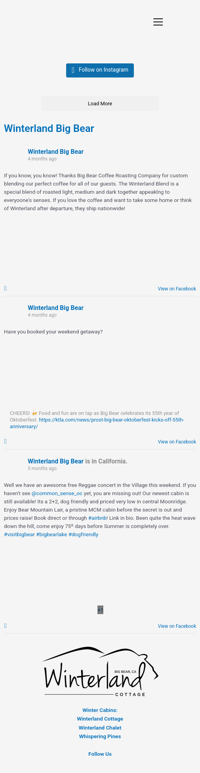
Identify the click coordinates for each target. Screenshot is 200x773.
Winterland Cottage (100, 722)
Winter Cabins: (100, 713)
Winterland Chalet (100, 731)
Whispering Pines (100, 739)
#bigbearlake (51, 536)
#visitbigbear (19, 536)
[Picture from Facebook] (100, 612)
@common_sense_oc (57, 495)
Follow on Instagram (103, 71)
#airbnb (97, 520)
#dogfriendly (83, 536)
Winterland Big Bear (49, 129)
